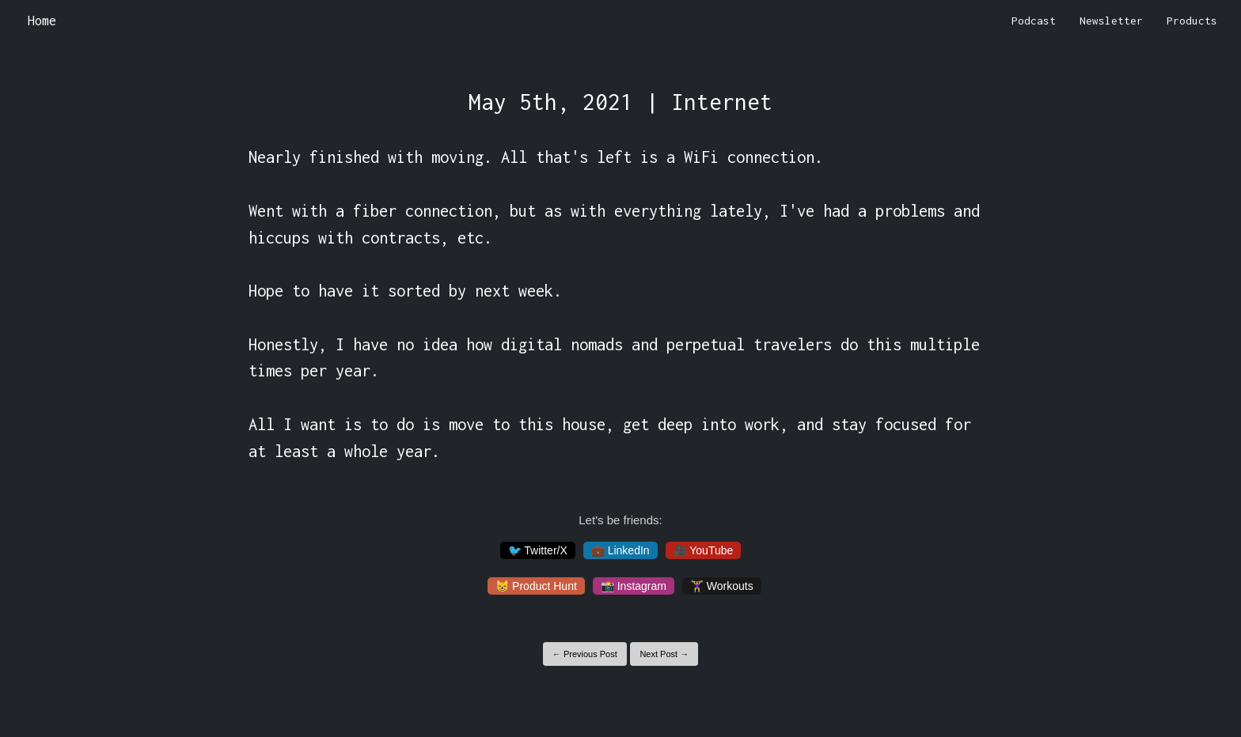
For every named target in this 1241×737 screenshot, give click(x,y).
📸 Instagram (633, 586)
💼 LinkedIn (620, 550)
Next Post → (664, 654)
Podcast (1033, 20)
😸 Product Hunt (536, 586)
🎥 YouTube (704, 550)
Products (1192, 20)
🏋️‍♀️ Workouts (721, 586)
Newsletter (1111, 20)
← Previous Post (584, 654)
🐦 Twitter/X (537, 550)
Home (42, 20)
